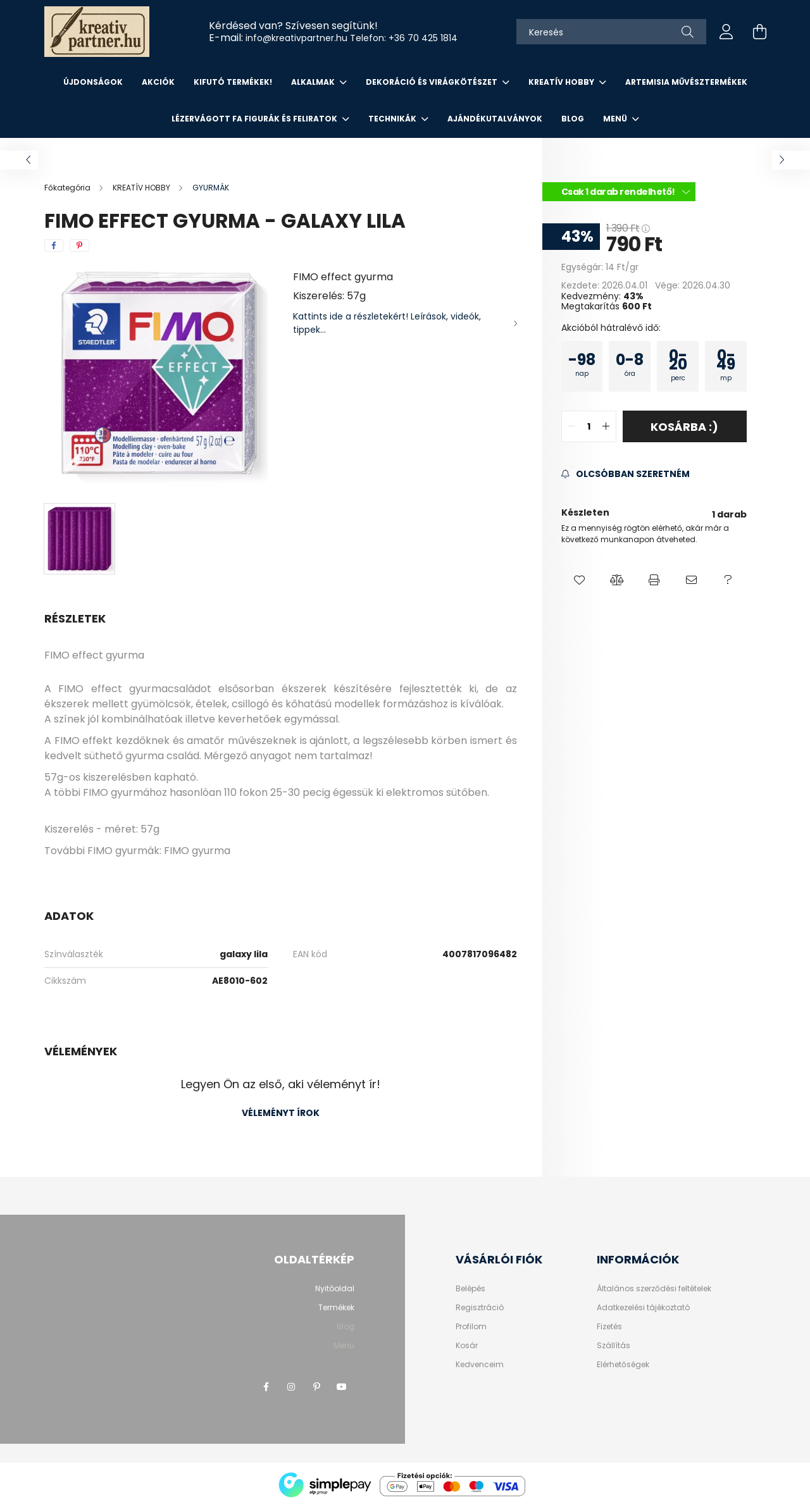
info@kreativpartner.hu (296, 38)
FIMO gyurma (197, 850)
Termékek (336, 1307)
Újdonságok (93, 82)
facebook (265, 1386)
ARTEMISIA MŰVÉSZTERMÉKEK (686, 82)
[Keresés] (611, 31)
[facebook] (53, 245)
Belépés (470, 1288)
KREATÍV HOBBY (562, 82)
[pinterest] (79, 245)
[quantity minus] (571, 426)
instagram (291, 1386)
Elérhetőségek (623, 1364)
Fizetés (609, 1326)
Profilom (471, 1326)
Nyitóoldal (334, 1288)
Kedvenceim (480, 1364)
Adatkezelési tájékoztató (643, 1307)
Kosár (467, 1345)
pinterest (316, 1386)
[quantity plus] (606, 426)
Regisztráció (480, 1307)
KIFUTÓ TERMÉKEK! (233, 82)
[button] (580, 580)
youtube (341, 1386)
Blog (572, 118)
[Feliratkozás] (625, 474)
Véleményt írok (281, 1113)
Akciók (158, 82)
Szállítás (613, 1345)
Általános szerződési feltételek (654, 1288)
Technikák (393, 118)
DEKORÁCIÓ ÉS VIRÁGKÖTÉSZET (432, 82)
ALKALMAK (314, 82)
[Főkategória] (68, 187)
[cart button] (759, 31)
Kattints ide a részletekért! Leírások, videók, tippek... (387, 323)
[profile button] (726, 31)
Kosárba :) (684, 427)
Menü (616, 118)
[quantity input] (589, 426)
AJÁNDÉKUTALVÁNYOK (494, 118)
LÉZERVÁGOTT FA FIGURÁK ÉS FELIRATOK (255, 118)
